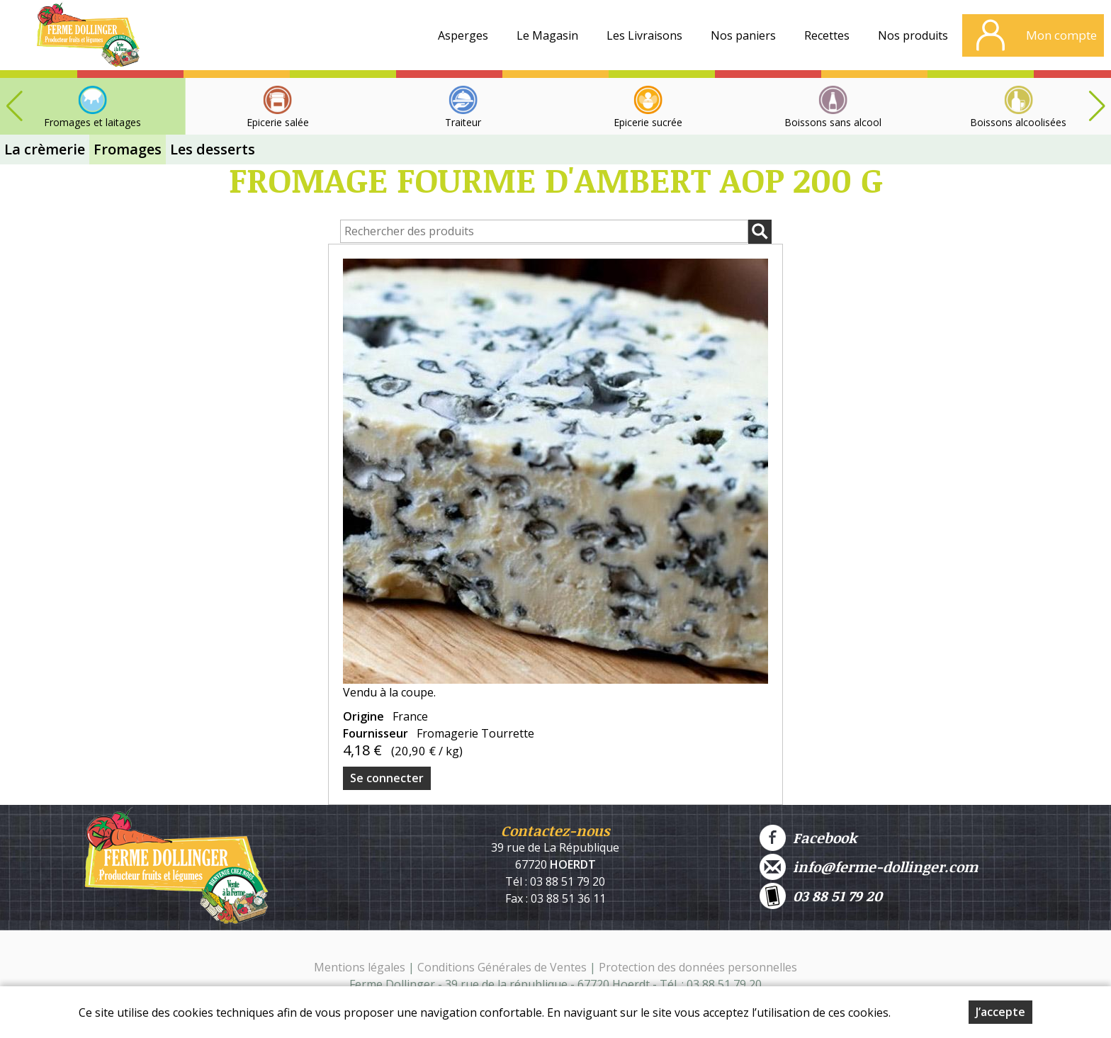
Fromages (128, 149)
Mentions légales (359, 967)
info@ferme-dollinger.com (869, 867)
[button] (1097, 106)
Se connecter (387, 778)
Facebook (808, 838)
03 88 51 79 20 (821, 896)
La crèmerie (44, 149)
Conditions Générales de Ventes (503, 967)
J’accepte (1000, 1012)
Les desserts (212, 149)
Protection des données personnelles (698, 967)
